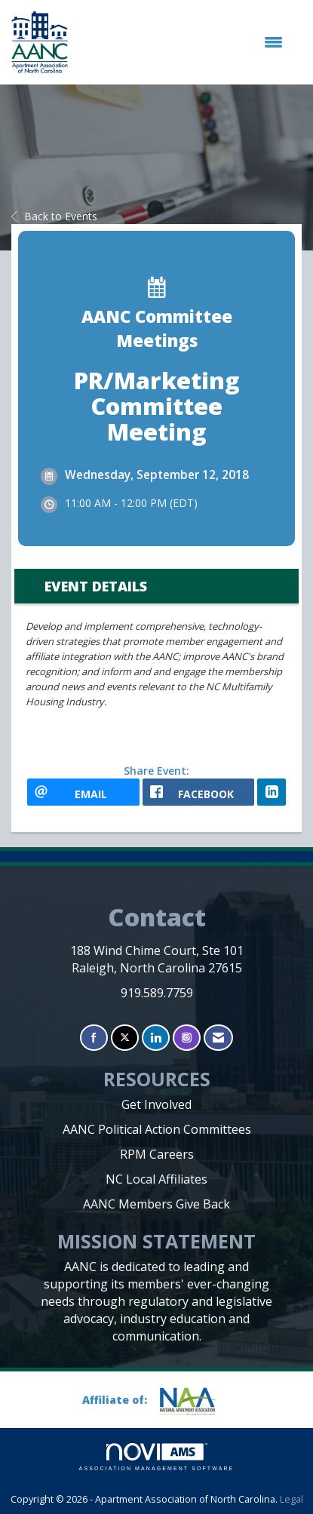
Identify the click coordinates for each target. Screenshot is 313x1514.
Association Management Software (157, 1457)
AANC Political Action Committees (157, 1129)
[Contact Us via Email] (218, 1037)
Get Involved (156, 1104)
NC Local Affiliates (156, 1179)
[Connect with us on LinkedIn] (156, 1037)
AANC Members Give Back (156, 1204)
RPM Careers (157, 1154)
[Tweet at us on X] (125, 1037)
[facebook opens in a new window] (199, 792)
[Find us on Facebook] (94, 1037)
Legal (291, 1499)
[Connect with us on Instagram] (187, 1037)
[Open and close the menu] (182, 42)
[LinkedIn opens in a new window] (271, 792)
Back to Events (54, 216)
